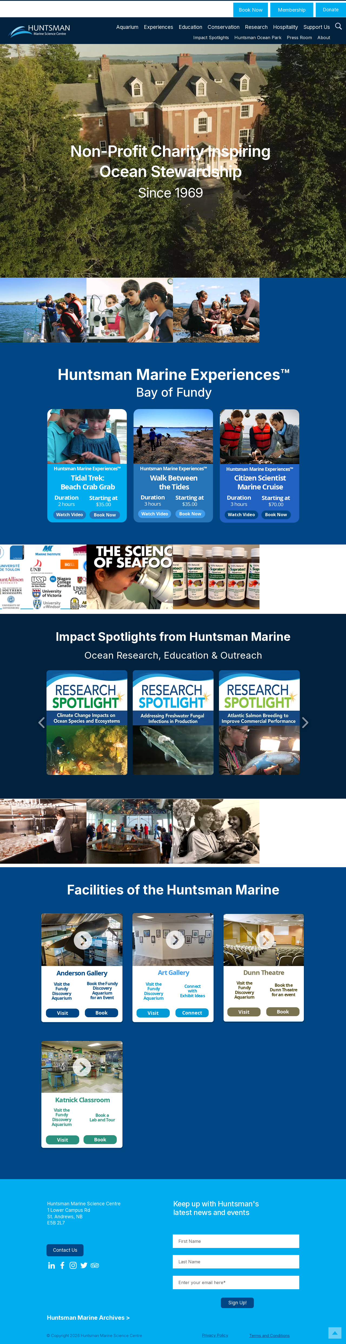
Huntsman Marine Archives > (89, 1317)
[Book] (101, 1012)
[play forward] (305, 722)
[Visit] (62, 1013)
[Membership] (291, 10)
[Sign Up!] (237, 1303)
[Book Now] (250, 10)
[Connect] (192, 1012)
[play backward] (42, 722)
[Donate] (331, 10)
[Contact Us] (65, 1250)
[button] (338, 26)
